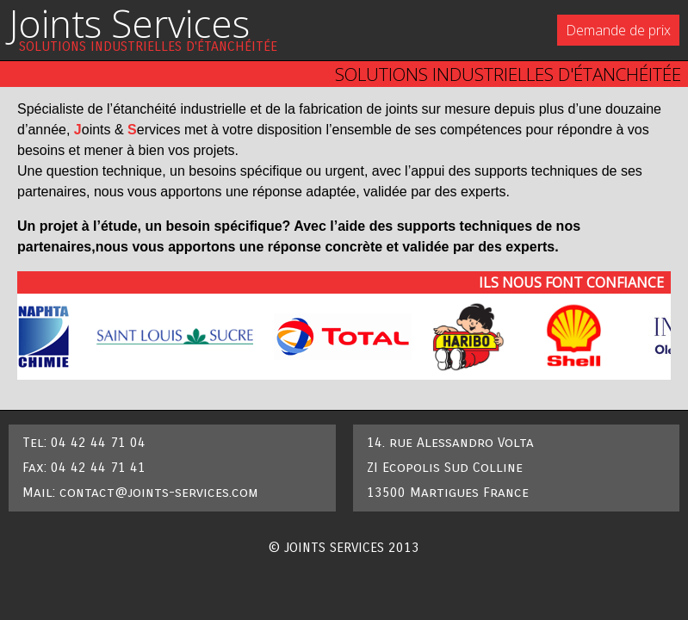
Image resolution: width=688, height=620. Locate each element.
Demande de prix (618, 30)
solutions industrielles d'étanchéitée (148, 46)
